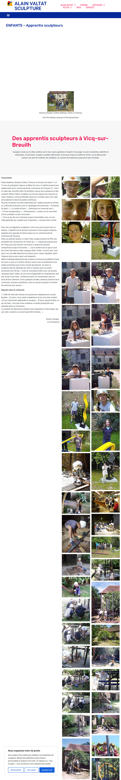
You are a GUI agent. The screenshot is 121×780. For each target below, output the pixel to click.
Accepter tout (47, 770)
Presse (84, 5)
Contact (90, 7)
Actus (67, 7)
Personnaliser (15, 770)
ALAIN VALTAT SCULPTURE (31, 6)
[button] (8, 15)
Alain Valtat (68, 5)
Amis (78, 7)
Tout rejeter (31, 770)
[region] (31, 761)
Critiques (98, 5)
